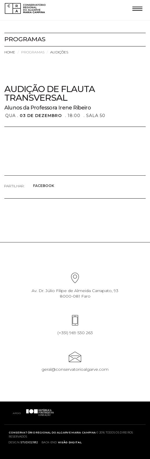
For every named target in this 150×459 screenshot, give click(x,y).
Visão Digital (70, 442)
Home (9, 52)
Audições (59, 52)
